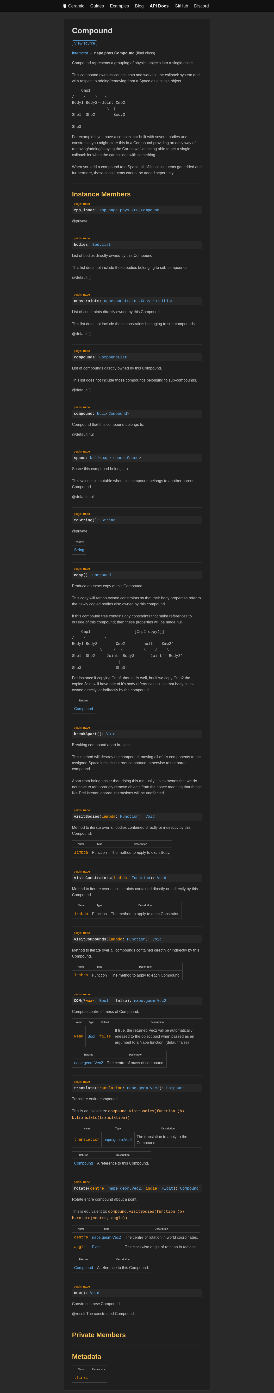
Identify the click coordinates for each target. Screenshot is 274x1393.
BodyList (101, 244)
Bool (103, 999)
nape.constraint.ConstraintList (138, 301)
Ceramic (73, 6)
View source (84, 43)
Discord (201, 6)
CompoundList (113, 357)
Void (110, 734)
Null (101, 413)
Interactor (80, 53)
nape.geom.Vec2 (150, 999)
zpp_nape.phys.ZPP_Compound (129, 210)
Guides (97, 6)
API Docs (159, 6)
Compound (118, 413)
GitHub (181, 6)
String (109, 520)
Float (167, 1186)
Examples (119, 6)
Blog (139, 6)
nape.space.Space (120, 457)
